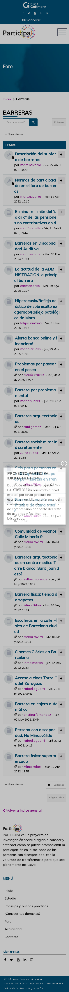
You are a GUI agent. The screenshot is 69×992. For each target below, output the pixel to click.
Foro (8, 921)
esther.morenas (35, 579)
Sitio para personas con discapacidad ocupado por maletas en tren (35, 473)
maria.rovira (33, 542)
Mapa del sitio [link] (11, 983)
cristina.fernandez (37, 714)
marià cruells (30, 228)
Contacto (11, 937)
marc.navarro (30, 165)
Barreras (17, 112)
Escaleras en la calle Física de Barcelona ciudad (35, 626)
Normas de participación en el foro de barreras (35, 185)
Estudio (10, 898)
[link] (23, 13)
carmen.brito (30, 286)
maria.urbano (30, 254)
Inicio (7, 99)
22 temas (59, 122)
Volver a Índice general (22, 810)
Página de (56, 797)
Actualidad (13, 929)
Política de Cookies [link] (14, 988)
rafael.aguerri (34, 689)
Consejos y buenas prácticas (26, 906)
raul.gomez (32, 427)
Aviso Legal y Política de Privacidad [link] (41, 983)
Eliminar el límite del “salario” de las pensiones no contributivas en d (35, 217)
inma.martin (33, 663)
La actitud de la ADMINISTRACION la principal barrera (35, 274)
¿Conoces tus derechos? (22, 913)
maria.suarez (30, 401)
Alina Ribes (29, 453)
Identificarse (31, 20)
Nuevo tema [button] (14, 134)
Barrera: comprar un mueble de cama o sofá (34, 505)
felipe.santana (31, 323)
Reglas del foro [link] (36, 988)
